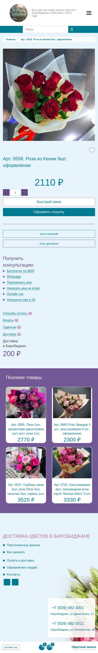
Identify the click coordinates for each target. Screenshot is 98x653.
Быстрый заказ (49, 202)
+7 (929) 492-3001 (68, 608)
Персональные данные (23, 545)
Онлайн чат (15, 294)
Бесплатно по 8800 (20, 271)
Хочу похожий (49, 233)
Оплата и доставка (20, 560)
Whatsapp (14, 276)
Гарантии (9, 327)
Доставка (9, 334)
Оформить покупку (49, 212)
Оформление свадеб (22, 567)
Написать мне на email (23, 288)
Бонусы (8, 320)
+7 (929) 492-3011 (68, 623)
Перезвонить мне (19, 282)
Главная (10, 39)
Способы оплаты (15, 313)
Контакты (13, 574)
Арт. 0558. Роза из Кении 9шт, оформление (46, 39)
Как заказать (16, 552)
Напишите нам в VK (21, 299)
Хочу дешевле (48, 243)
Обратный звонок (84, 647)
